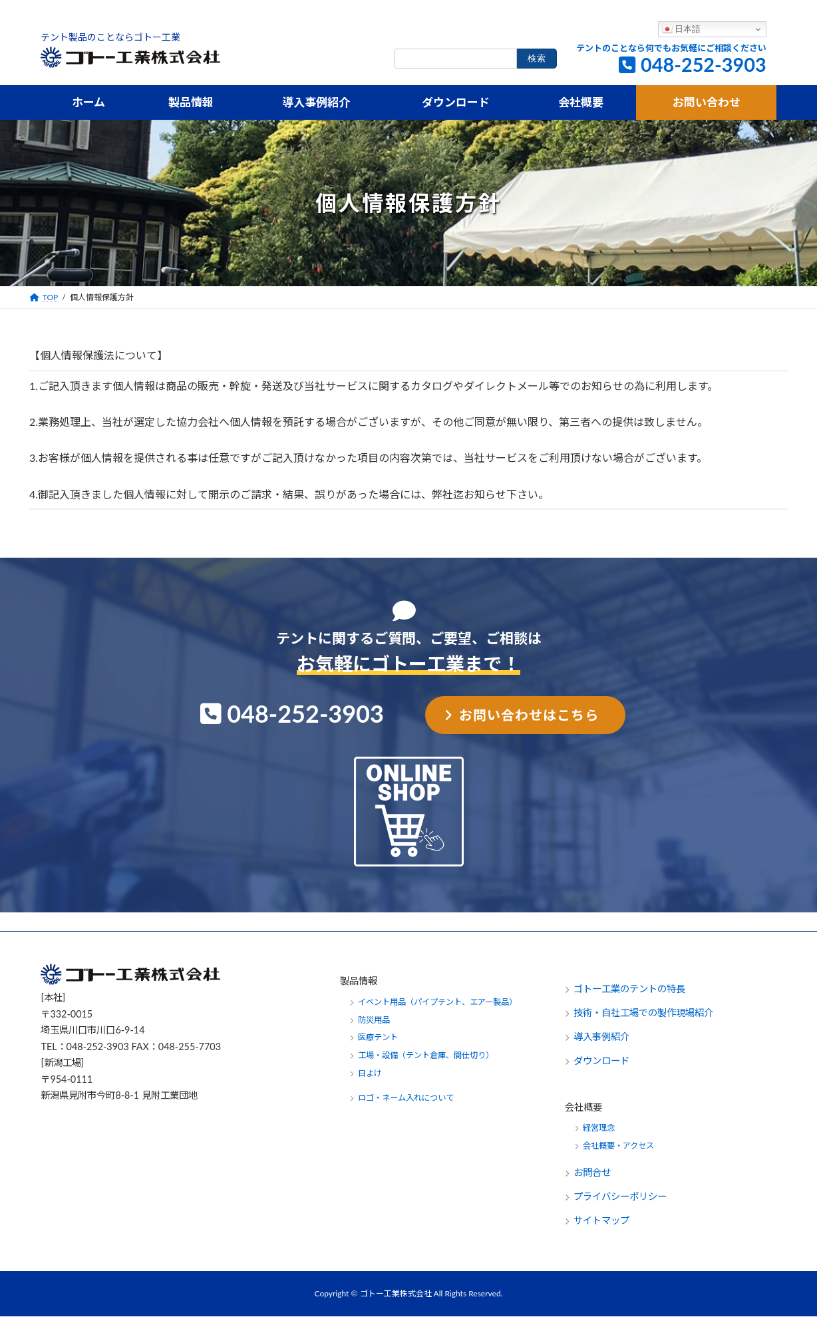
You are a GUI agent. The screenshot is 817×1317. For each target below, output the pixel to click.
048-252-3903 (703, 64)
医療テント (378, 1038)
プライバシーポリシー (620, 1197)
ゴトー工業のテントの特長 (629, 989)
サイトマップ (601, 1220)
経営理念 (599, 1128)
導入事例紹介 (601, 1037)
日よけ (370, 1074)
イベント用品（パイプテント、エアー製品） (437, 1002)
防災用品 (374, 1020)
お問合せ (593, 1173)
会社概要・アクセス (618, 1146)
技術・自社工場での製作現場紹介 (643, 1013)
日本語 (681, 29)
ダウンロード (601, 1061)
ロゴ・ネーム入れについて (406, 1098)
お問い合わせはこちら (529, 715)
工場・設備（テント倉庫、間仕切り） (426, 1056)
